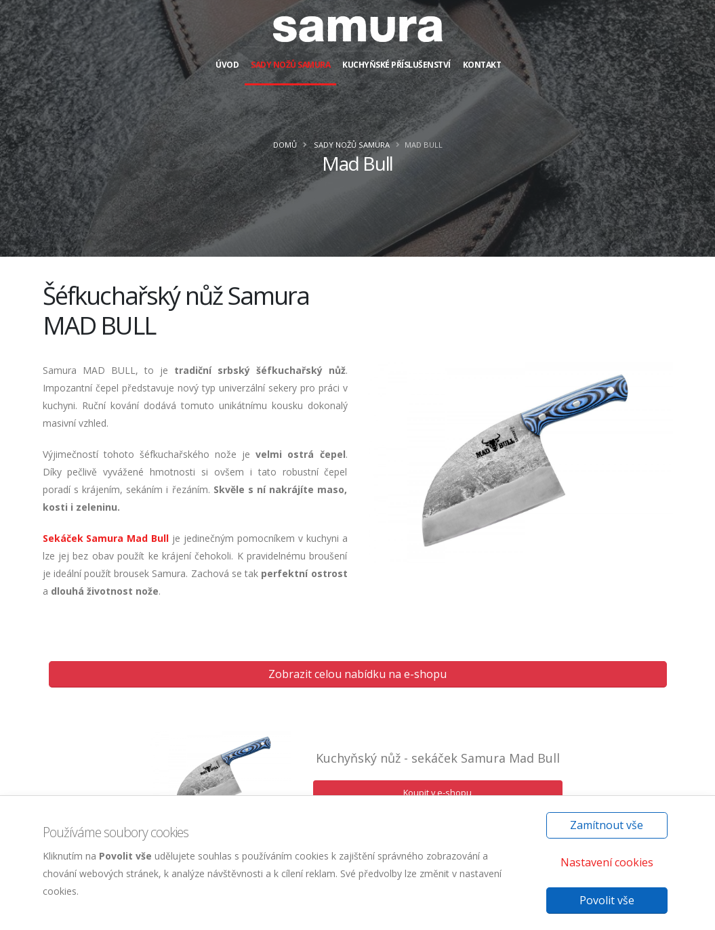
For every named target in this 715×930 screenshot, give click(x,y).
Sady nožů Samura (290, 64)
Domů (285, 145)
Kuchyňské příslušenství (396, 64)
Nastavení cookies (606, 862)
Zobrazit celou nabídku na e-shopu (357, 674)
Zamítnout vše (606, 825)
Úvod (227, 64)
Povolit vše (606, 900)
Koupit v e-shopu (437, 792)
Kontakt (482, 64)
